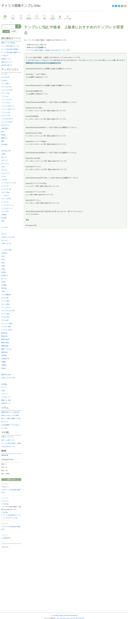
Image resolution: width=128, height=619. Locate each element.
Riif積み (3, 272)
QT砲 (2, 269)
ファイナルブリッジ (7, 205)
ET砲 (2, 256)
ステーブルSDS (6, 199)
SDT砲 (3, 154)
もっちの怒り (5, 83)
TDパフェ (4, 234)
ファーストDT (5, 103)
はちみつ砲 (4, 298)
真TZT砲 (4, 288)
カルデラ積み (5, 192)
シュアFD (4, 227)
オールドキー (5, 186)
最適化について (6, 59)
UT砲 (2, 291)
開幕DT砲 (4, 336)
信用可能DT (5, 128)
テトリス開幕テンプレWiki (20, 5)
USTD (3, 167)
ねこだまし (4, 240)
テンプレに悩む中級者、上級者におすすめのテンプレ (68, 27)
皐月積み (4, 355)
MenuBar (5, 512)
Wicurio (61, 615)
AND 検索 (6, 31)
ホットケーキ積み (6, 323)
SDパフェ (4, 157)
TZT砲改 (4, 285)
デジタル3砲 (5, 317)
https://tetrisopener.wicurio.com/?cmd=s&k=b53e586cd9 (70, 618)
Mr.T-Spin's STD (6, 151)
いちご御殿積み (6, 294)
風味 (2, 141)
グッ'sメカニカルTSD (7, 310)
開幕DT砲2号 (5, 339)
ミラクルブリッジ (6, 208)
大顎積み (4, 214)
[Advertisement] (11, 579)
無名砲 (3, 135)
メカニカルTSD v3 (7, 119)
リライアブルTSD (6, 122)
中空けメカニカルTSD (8, 378)
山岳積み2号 (5, 358)
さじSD (3, 176)
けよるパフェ (5, 173)
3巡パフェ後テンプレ (8, 440)
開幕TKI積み (5, 342)
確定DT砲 (4, 352)
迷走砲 (3, 368)
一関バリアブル (6, 243)
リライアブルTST (6, 330)
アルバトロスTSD (6, 90)
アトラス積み (5, 301)
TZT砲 (3, 282)
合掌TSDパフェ (6, 403)
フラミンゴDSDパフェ (8, 109)
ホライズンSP (5, 115)
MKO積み (4, 384)
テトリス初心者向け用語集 (9, 49)
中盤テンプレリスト (7, 437)
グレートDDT (5, 93)
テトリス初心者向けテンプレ (10, 46)
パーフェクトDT (6, 99)
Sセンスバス (5, 163)
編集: (5, 547)
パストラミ (4, 394)
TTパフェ (4, 278)
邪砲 (2, 221)
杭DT (2, 131)
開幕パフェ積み (6, 400)
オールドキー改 (6, 189)
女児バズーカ (5, 125)
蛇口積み (4, 218)
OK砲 (3, 266)
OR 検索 (13, 31)
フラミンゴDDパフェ (7, 106)
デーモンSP (4, 202)
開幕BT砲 (4, 333)
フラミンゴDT (5, 112)
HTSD (3, 259)
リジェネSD (5, 211)
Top (25, 40)
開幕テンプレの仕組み (8, 43)
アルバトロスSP (6, 87)
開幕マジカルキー (6, 349)
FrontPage (5, 504)
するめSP (4, 80)
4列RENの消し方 (6, 65)
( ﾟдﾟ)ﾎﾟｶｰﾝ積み (6, 250)
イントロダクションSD (8, 183)
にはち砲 (4, 179)
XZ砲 (2, 390)
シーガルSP (4, 195)
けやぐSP (4, 170)
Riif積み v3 (4, 275)
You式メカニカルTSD (7, 237)
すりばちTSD (5, 77)
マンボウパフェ (6, 397)
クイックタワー (6, 307)
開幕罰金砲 (4, 346)
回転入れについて (6, 62)
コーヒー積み (5, 314)
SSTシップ (4, 160)
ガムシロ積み (5, 304)
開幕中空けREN (6, 374)
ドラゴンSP (4, 96)
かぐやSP (4, 74)
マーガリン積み (6, 326)
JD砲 (2, 262)
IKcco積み (4, 144)
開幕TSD (4, 138)
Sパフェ (3, 387)
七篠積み (4, 365)
